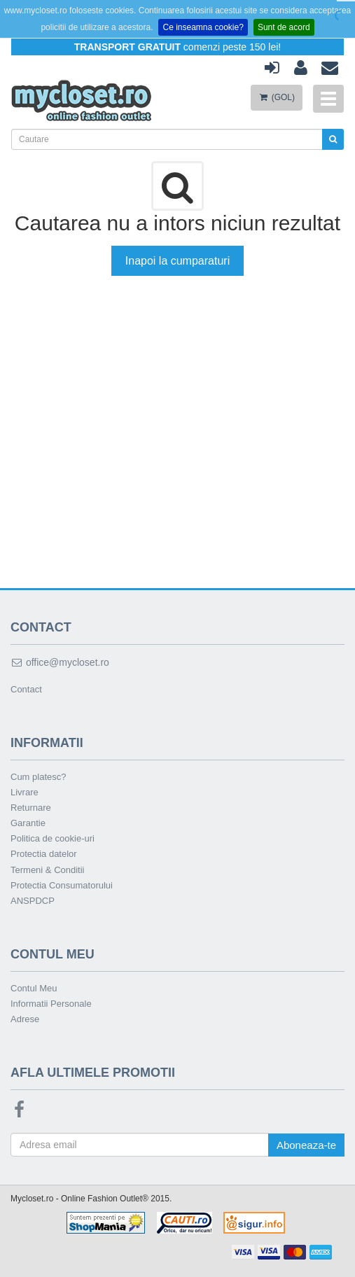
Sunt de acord (284, 27)
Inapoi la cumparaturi (177, 261)
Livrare (25, 792)
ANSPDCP (33, 900)
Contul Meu (34, 988)
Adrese (25, 1019)
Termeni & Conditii (48, 870)
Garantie (28, 823)
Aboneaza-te (306, 1145)
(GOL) (276, 97)
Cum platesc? (38, 777)
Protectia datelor (44, 854)
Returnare (31, 807)
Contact (26, 689)
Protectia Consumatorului (62, 885)
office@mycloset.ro (60, 662)
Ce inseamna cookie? (202, 27)
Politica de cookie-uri (53, 838)
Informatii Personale (51, 1003)
